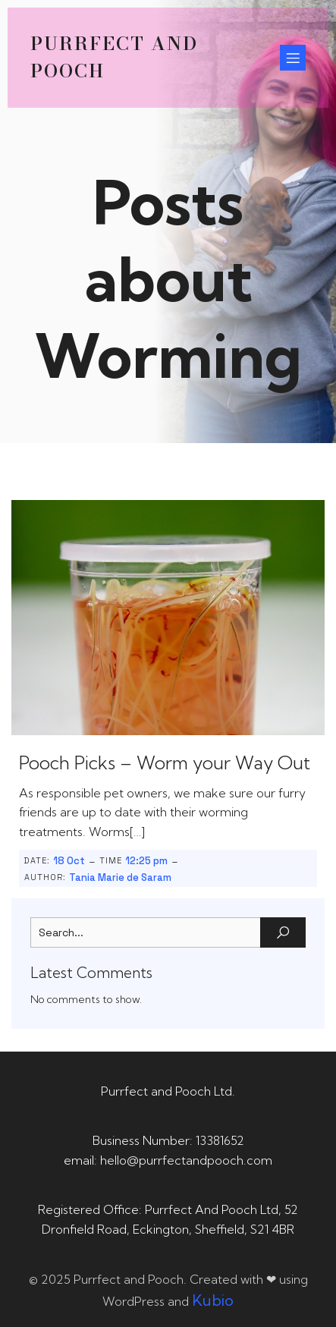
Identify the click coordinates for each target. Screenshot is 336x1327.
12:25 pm (146, 860)
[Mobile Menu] (293, 58)
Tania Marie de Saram (120, 877)
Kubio (213, 1300)
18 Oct (69, 860)
